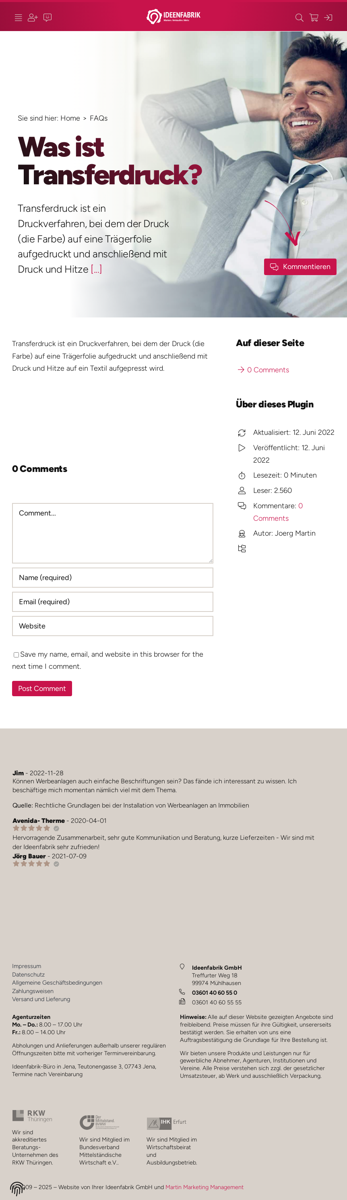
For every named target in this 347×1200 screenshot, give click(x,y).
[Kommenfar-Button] (300, 267)
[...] (96, 269)
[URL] (112, 626)
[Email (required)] (112, 602)
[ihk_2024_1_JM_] (167, 1121)
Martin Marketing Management (204, 1187)
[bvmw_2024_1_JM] (99, 1118)
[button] (17, 1190)
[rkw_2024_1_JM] (32, 1113)
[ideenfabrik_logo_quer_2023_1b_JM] (174, 12)
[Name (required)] (112, 578)
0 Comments (263, 369)
